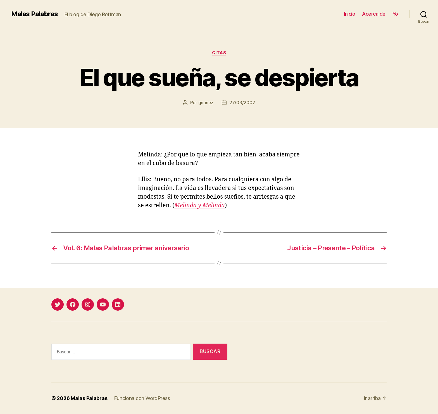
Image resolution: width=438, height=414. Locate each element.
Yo (395, 14)
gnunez (205, 102)
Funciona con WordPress (142, 398)
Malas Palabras (34, 14)
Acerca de (373, 14)
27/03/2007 (242, 102)
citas (219, 52)
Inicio (349, 14)
